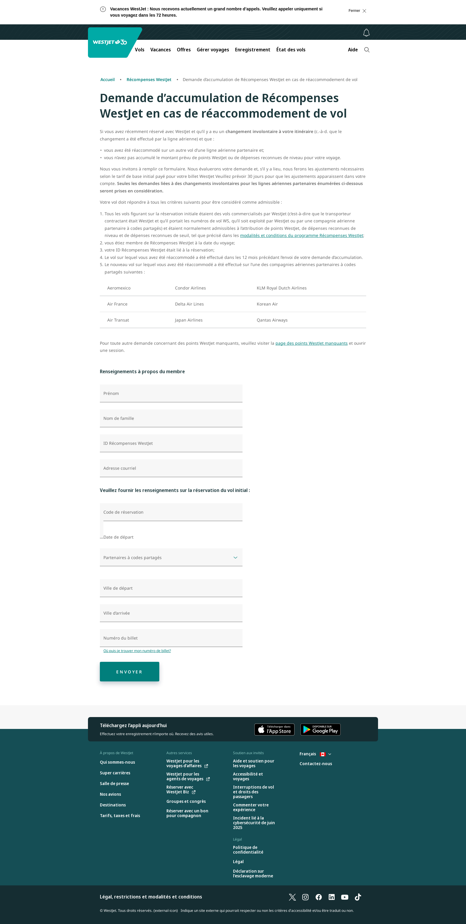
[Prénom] (171, 393)
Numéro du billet (120, 638)
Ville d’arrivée (116, 613)
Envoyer (129, 672)
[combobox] (171, 588)
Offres (184, 49)
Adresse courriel (119, 468)
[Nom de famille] (171, 418)
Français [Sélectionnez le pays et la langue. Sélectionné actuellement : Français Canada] (315, 754)
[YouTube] (344, 896)
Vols (139, 49)
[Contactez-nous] (316, 764)
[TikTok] (357, 896)
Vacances (160, 49)
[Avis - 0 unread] (366, 32)
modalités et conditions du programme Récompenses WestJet (301, 235)
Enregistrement (252, 49)
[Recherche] (367, 49)
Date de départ (118, 537)
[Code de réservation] (171, 512)
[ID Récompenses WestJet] (171, 443)
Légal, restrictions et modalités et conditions (151, 896)
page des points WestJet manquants (311, 343)
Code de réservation (123, 512)
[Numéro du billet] (171, 638)
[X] (292, 896)
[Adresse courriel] (171, 468)
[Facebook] (318, 896)
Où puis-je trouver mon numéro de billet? (137, 650)
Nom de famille (118, 418)
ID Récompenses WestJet (128, 443)
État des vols (291, 49)
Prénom (111, 393)
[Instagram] (305, 896)
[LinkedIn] (331, 896)
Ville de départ (118, 588)
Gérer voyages (213, 49)
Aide (353, 49)
